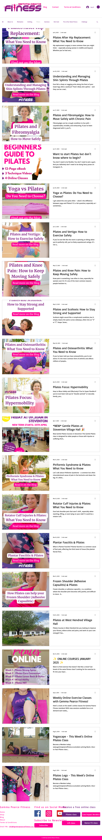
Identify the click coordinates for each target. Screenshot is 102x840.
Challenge (84, 22)
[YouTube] (60, 813)
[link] (98, 7)
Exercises (47, 22)
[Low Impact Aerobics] (91, 814)
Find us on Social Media (50, 807)
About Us (10, 22)
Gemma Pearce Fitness (15, 807)
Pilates (38, 22)
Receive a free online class (79, 807)
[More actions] (96, 32)
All (2, 22)
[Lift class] (71, 823)
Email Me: (4, 827)
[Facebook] (37, 813)
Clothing (29, 22)
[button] (97, 22)
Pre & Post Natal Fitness (70, 22)
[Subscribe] (43, 825)
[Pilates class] (71, 814)
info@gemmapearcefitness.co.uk (22, 827)
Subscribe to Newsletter (50, 820)
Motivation (20, 22)
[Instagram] (49, 813)
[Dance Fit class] (91, 823)
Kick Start (56, 22)
